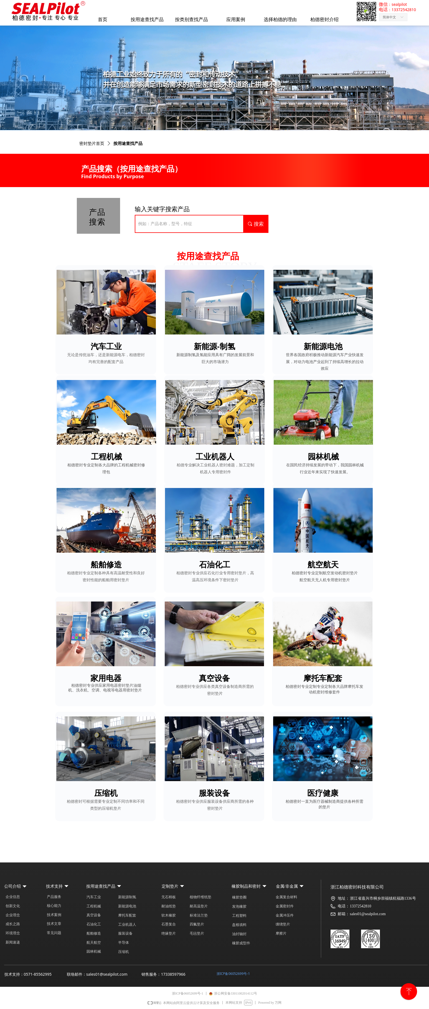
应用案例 (235, 19)
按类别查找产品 (191, 19)
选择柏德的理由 (280, 19)
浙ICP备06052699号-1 (233, 973)
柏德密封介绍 (324, 19)
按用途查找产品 (147, 19)
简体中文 (389, 17)
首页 (102, 19)
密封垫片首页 (91, 143)
